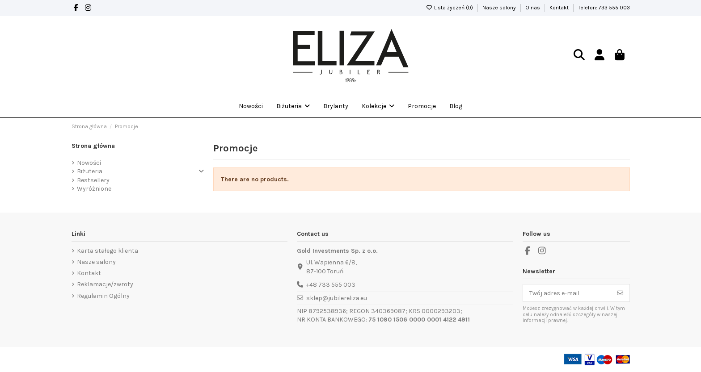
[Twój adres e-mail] (567, 292)
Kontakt (559, 7)
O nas (533, 7)
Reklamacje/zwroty (105, 284)
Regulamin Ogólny (103, 296)
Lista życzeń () (450, 7)
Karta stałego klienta (107, 251)
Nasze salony (499, 7)
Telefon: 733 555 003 (604, 7)
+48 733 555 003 (330, 284)
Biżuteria (89, 171)
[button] (378, 106)
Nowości (89, 163)
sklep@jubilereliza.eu (336, 298)
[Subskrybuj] (620, 292)
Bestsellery (93, 180)
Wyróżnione (94, 188)
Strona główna (93, 146)
